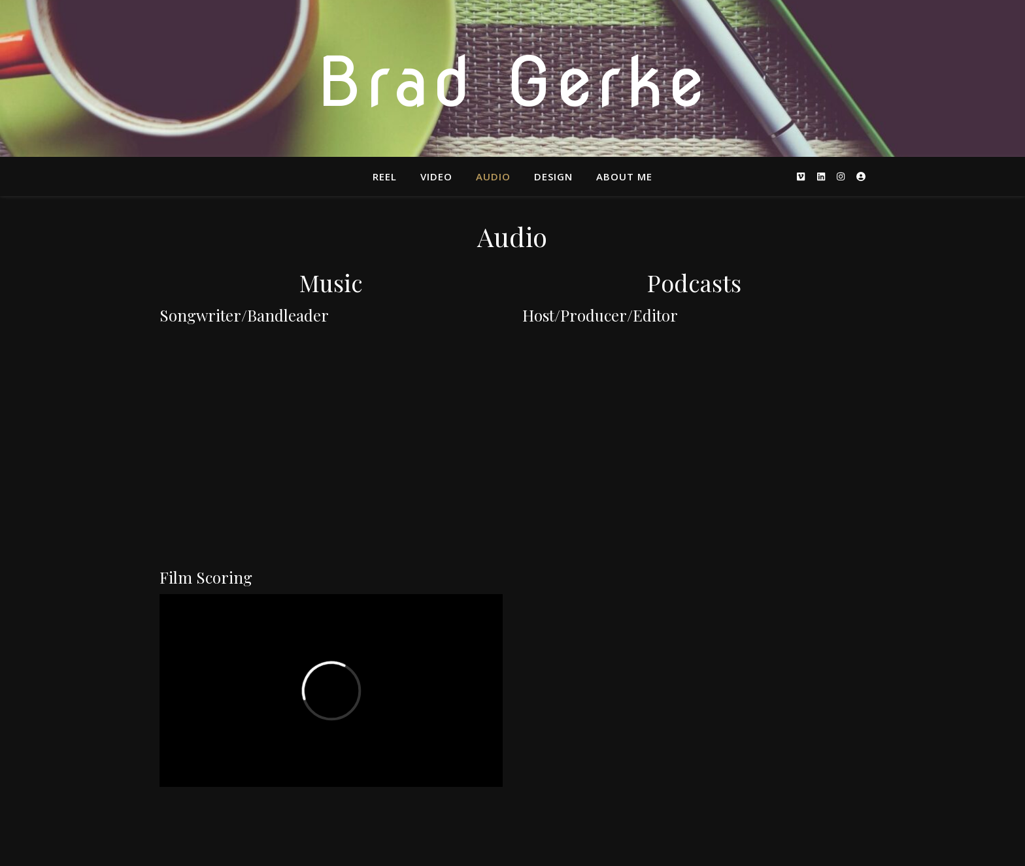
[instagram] (842, 176)
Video (436, 176)
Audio (493, 176)
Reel (385, 176)
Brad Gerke (513, 81)
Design (553, 176)
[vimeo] (802, 176)
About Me (624, 176)
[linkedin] (822, 176)
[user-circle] (860, 176)
